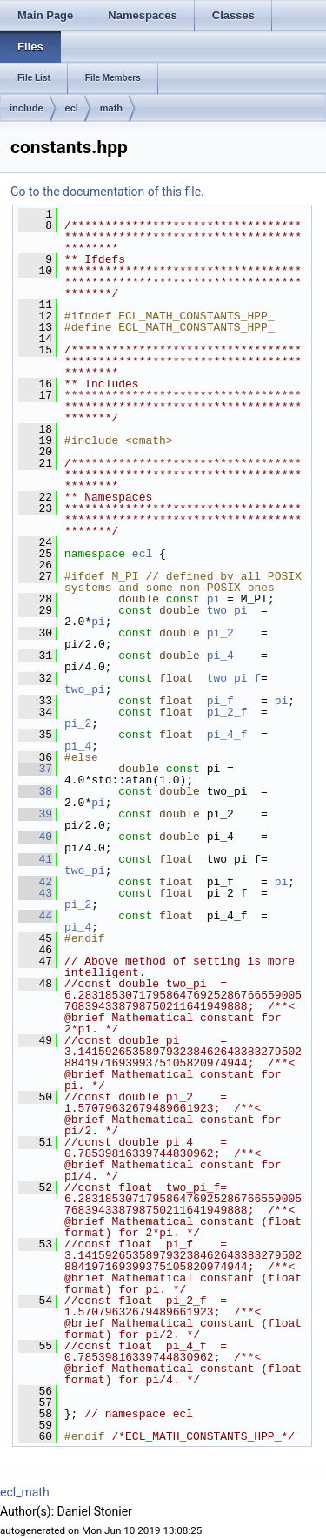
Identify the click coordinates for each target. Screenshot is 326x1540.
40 (35, 836)
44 (35, 916)
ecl (71, 108)
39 (35, 814)
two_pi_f (234, 678)
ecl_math (25, 1492)
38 (35, 791)
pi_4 (220, 655)
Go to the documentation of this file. (107, 191)
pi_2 (220, 633)
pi (214, 599)
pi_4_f (227, 735)
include (26, 108)
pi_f (220, 701)
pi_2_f (227, 712)
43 (35, 893)
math (111, 108)
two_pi (227, 610)
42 (35, 882)
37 (35, 769)
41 (35, 859)
